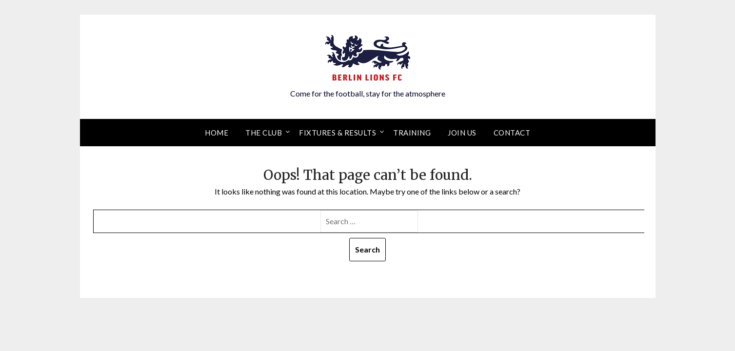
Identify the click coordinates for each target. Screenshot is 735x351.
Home (216, 132)
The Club (263, 132)
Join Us (462, 132)
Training (412, 132)
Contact (512, 132)
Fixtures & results (337, 132)
